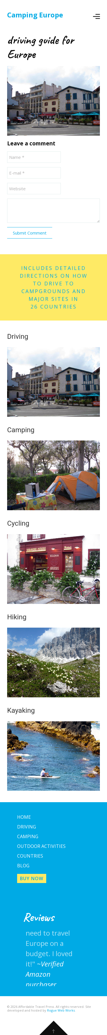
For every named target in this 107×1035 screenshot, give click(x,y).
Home (24, 817)
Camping (27, 836)
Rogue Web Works (61, 1010)
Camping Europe (35, 14)
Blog (23, 865)
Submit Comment (30, 233)
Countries (30, 856)
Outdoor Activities (41, 846)
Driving (26, 827)
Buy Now (31, 878)
